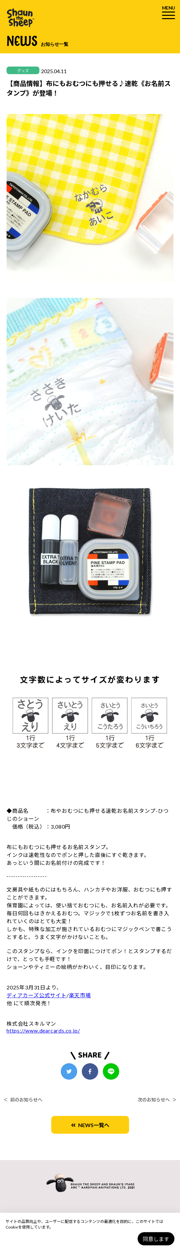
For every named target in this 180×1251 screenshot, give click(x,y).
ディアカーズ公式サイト (37, 995)
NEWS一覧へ (90, 1125)
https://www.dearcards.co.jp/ (43, 1030)
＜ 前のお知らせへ (22, 1099)
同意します (156, 1239)
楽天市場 (80, 995)
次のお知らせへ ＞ (157, 1099)
